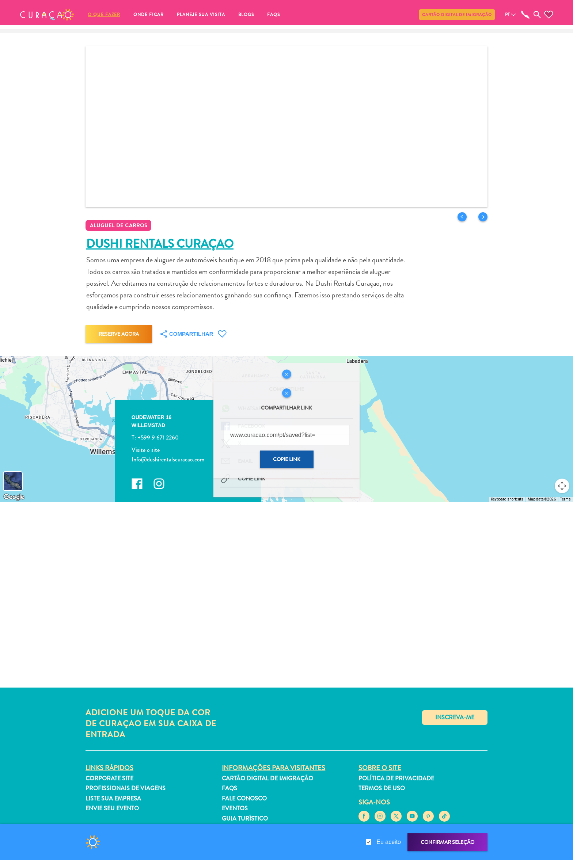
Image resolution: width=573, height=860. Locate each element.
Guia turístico (245, 818)
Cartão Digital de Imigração (457, 15)
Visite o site (146, 450)
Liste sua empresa (113, 798)
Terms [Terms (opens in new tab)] (565, 499)
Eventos (235, 808)
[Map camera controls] (562, 486)
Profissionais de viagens (126, 788)
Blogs (246, 14)
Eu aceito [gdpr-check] (388, 842)
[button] (47, 14)
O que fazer (104, 14)
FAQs (273, 14)
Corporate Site (109, 778)
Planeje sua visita (201, 14)
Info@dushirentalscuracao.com (168, 459)
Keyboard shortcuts (507, 499)
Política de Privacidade (396, 778)
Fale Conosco (244, 798)
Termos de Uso (381, 788)
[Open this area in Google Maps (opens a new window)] (14, 497)
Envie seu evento (112, 808)
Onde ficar (148, 14)
